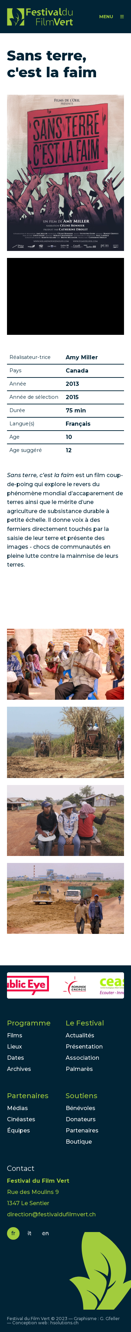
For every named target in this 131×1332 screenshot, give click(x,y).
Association (82, 1057)
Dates (15, 1057)
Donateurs (81, 1119)
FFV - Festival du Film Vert (40, 16)
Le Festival (85, 1023)
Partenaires (28, 1096)
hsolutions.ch (64, 1322)
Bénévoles (80, 1108)
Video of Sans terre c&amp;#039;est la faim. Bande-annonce (65, 296)
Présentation (84, 1046)
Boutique (79, 1141)
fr (13, 1233)
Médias (17, 1108)
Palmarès (79, 1069)
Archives (19, 1069)
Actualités (80, 1035)
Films (14, 1035)
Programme (29, 1023)
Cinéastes (21, 1119)
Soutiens (81, 1096)
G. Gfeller (110, 1318)
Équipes (18, 1130)
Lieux (14, 1046)
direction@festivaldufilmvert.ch (51, 1214)
